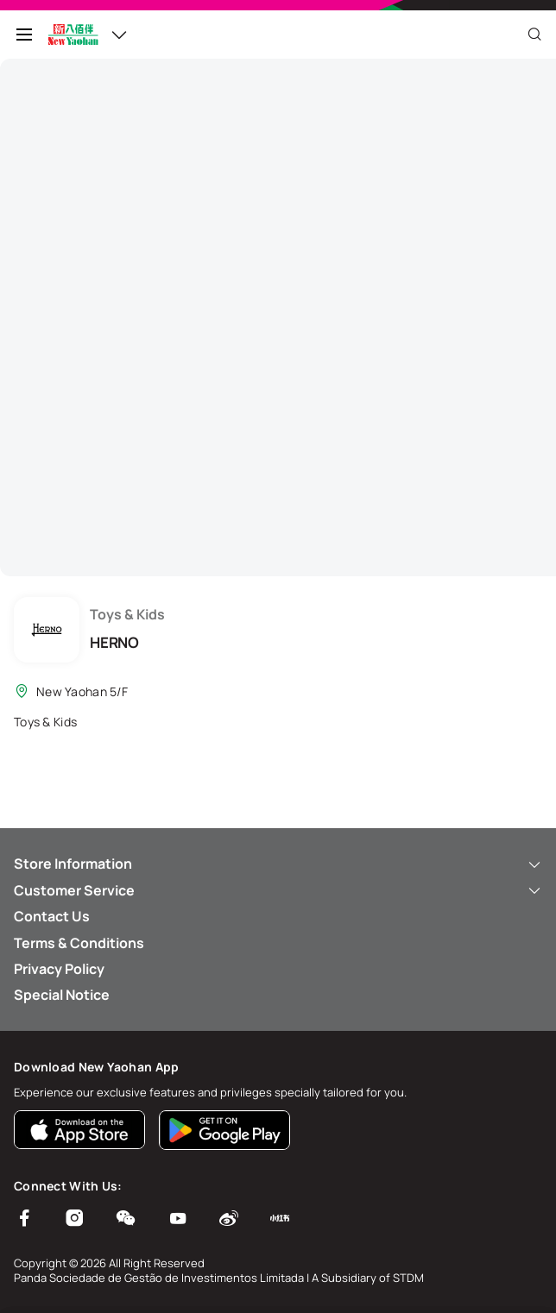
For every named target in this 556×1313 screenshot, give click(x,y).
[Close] (534, 34)
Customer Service (278, 890)
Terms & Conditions (79, 943)
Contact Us (52, 916)
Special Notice (62, 994)
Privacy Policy (59, 969)
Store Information (278, 863)
